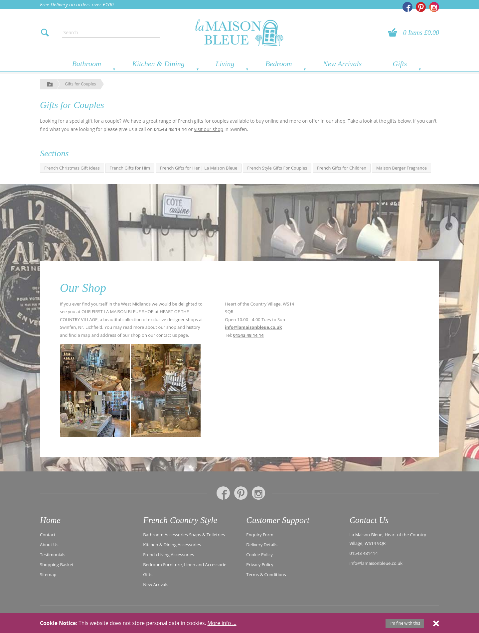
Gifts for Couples (80, 84)
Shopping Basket (57, 564)
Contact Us (369, 520)
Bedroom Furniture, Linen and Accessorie (185, 564)
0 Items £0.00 (421, 32)
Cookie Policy (259, 554)
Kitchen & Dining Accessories (172, 544)
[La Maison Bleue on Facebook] (407, 7)
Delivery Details (261, 544)
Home (50, 520)
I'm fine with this (405, 623)
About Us (49, 544)
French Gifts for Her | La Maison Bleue (198, 168)
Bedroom (278, 64)
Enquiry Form (259, 534)
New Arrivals (342, 64)
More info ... (222, 623)
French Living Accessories (168, 554)
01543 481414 (363, 553)
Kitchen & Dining (158, 64)
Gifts (400, 64)
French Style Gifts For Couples (277, 168)
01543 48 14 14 (248, 335)
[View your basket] (394, 33)
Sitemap (48, 574)
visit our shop (208, 129)
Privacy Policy (259, 564)
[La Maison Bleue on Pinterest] (421, 7)
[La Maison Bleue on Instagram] (434, 7)
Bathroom (86, 64)
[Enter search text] (111, 33)
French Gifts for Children (341, 168)
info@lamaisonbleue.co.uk (253, 327)
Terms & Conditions (266, 574)
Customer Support (277, 520)
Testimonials (52, 554)
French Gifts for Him (129, 168)
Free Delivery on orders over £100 (77, 4)
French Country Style (180, 520)
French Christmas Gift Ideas (72, 168)
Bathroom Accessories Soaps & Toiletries (184, 534)
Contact (48, 534)
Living (225, 64)
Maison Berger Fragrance (401, 168)
